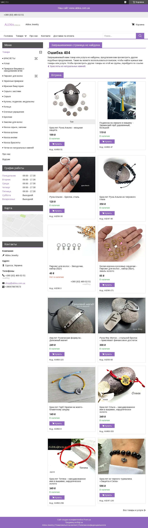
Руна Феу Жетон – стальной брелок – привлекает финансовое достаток (118, 339)
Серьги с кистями (12, 91)
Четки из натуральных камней (19, 148)
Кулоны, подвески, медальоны (19, 101)
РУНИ (7, 63)
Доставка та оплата (63, 36)
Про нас (34, 36)
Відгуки (6, 159)
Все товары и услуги (133, 510)
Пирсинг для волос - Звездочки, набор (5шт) (66, 267)
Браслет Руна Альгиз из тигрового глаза (118, 198)
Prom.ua (87, 520)
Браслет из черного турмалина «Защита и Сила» (116, 480)
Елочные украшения (14, 112)
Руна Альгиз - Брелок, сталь (64, 197)
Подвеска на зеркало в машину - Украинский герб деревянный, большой (117, 125)
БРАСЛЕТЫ (9, 58)
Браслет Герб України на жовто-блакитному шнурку (66, 408)
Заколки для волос (13, 122)
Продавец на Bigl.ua (74, 522)
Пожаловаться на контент (66, 525)
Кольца (7, 106)
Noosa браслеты (12, 142)
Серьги (7, 96)
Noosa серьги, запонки (15, 127)
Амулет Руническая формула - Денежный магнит (65, 339)
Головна (8, 36)
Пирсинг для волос (13, 76)
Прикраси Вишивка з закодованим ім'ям (14, 69)
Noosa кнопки (10, 137)
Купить (58, 144)
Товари (19, 36)
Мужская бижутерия (14, 86)
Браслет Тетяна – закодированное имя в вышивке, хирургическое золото (67, 481)
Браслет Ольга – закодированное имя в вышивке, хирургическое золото (117, 409)
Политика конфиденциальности (92, 525)
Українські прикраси (13, 81)
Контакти (45, 36)
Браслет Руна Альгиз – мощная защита (66, 128)
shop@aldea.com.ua (15, 283)
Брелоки (8, 117)
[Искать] (140, 36)
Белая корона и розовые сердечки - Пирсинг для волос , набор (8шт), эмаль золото (118, 268)
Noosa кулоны (11, 132)
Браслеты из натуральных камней (67, 66)
